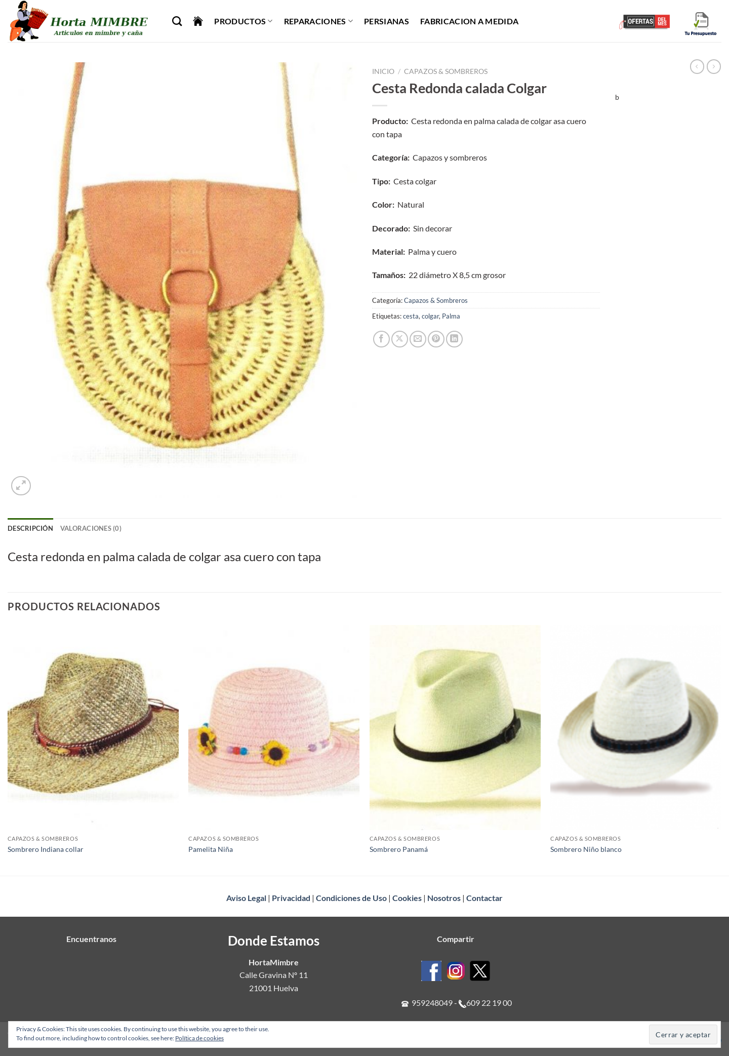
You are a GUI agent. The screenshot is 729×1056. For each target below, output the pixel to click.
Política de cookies (199, 1038)
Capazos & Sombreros (446, 71)
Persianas (386, 21)
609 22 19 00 (489, 1002)
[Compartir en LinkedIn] (454, 339)
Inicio (383, 71)
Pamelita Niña (210, 849)
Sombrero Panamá (399, 849)
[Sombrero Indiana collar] (93, 727)
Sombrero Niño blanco (586, 849)
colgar (430, 316)
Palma (451, 316)
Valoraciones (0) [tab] (91, 528)
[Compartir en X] (399, 339)
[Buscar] (177, 21)
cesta (411, 316)
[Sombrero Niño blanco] (635, 727)
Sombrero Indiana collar (46, 849)
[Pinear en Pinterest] (436, 339)
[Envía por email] (418, 339)
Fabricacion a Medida (469, 21)
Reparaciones (318, 21)
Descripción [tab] (30, 528)
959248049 (432, 1002)
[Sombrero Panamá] (455, 727)
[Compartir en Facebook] (381, 339)
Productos (243, 21)
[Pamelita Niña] (273, 727)
